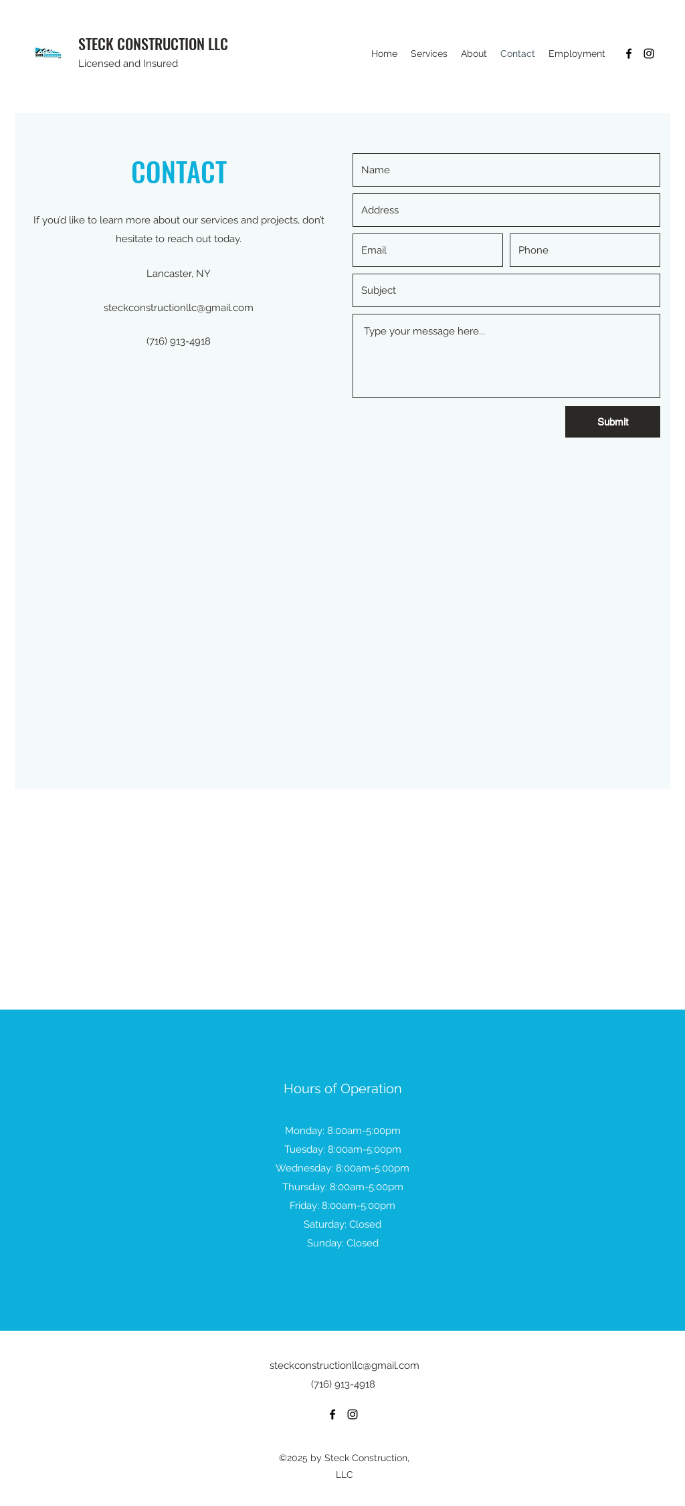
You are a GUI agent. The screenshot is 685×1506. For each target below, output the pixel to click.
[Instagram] (649, 53)
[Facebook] (628, 53)
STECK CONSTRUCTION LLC (153, 43)
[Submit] (612, 422)
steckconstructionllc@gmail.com (179, 308)
